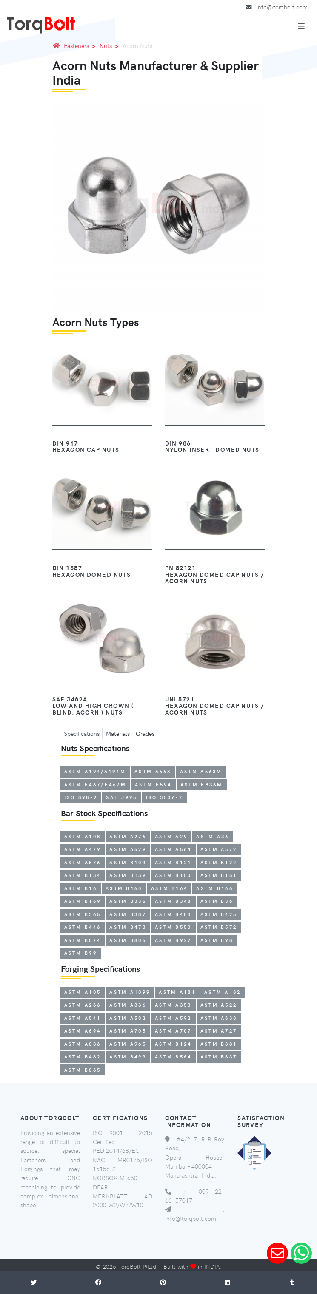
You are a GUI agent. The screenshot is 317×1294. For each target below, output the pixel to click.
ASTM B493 (127, 1056)
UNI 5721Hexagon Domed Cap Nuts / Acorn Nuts (214, 706)
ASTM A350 (173, 1005)
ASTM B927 (173, 940)
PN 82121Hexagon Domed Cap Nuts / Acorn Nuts (214, 574)
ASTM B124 (173, 1044)
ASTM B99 (80, 953)
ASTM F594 (153, 784)
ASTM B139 (127, 875)
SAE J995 (121, 797)
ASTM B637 (218, 1056)
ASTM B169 (82, 901)
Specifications (82, 733)
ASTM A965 (127, 1044)
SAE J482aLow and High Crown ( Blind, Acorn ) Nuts (93, 706)
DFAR (100, 1187)
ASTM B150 (173, 875)
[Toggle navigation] (301, 25)
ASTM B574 (82, 940)
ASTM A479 (82, 849)
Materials (118, 733)
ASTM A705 (127, 1030)
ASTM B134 (82, 875)
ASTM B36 (216, 901)
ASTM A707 (173, 1030)
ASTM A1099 (129, 992)
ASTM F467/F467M (95, 784)
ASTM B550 (173, 927)
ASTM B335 (127, 901)
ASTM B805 (127, 940)
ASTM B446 (82, 927)
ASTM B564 (173, 1056)
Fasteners (81, 45)
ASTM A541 (82, 1018)
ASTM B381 (218, 1044)
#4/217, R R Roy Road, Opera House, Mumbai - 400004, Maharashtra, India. (195, 1157)
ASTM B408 (173, 914)
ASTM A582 (127, 1018)
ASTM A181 (177, 992)
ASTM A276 (127, 836)
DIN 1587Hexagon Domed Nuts (91, 571)
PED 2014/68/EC (116, 1150)
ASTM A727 (218, 1030)
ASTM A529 (127, 849)
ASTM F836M (201, 784)
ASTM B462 (82, 1056)
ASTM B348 (173, 901)
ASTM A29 (171, 836)
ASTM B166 (214, 888)
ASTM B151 (218, 875)
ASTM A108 (82, 836)
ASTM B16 (80, 888)
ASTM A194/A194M (95, 771)
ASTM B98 (216, 940)
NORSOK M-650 (115, 1177)
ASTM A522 (218, 1005)
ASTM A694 (82, 1030)
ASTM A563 (152, 771)
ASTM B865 (82, 1070)
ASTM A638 (218, 1018)
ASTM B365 (82, 914)
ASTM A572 (218, 849)
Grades (145, 733)
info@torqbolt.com (282, 7)
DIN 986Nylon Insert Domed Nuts (212, 446)
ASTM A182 (222, 992)
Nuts (111, 45)
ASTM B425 (218, 914)
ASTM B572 (218, 927)
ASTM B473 (127, 927)
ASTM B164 (169, 888)
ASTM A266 (82, 1005)
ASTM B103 (127, 862)
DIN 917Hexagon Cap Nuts (86, 446)
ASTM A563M (201, 771)
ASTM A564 (173, 849)
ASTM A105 (82, 992)
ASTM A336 (127, 1005)
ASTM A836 (82, 1044)
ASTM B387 (127, 914)
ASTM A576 (82, 862)
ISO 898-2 (81, 797)
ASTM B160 (124, 888)
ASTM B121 (173, 862)
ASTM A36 (212, 836)
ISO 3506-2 (164, 797)
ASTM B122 (218, 862)
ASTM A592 (173, 1018)
